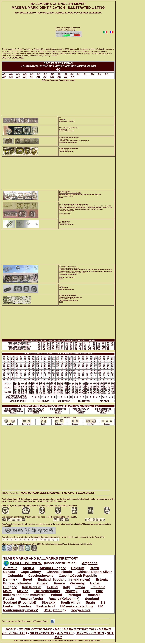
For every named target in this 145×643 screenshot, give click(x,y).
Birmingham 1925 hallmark (68, 274)
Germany (77, 583)
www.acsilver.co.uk (71, 300)
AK (78, 74)
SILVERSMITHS (42, 633)
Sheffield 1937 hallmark (66, 277)
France (59, 583)
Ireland (52, 587)
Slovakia (48, 602)
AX (59, 77)
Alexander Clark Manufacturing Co (70, 297)
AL (85, 74)
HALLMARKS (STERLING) (75, 629)
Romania (94, 595)
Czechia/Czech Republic (78, 575)
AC (25, 74)
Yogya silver (80, 610)
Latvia (80, 587)
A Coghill (62, 119)
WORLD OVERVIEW (26, 563)
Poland (56, 595)
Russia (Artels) (31, 598)
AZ (72, 77)
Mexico (22, 591)
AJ (72, 74)
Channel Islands (59, 572)
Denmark (10, 579)
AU (38, 77)
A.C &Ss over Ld (64, 221)
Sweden (24, 606)
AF (45, 74)
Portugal (74, 595)
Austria (28, 568)
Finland (42, 583)
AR (18, 77)
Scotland (92, 598)
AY (65, 77)
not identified (63, 150)
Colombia (15, 575)
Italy (66, 587)
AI (67, 74)
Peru (86, 591)
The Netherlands (47, 591)
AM (92, 74)
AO (106, 74)
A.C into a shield (64, 191)
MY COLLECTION (90, 633)
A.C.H (61, 286)
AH (59, 74)
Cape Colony (31, 572)
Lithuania (98, 587)
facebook (47, 621)
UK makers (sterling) (76, 606)
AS (24, 77)
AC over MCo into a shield (67, 295)
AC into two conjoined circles (68, 128)
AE (38, 74)
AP (4, 77)
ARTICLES (65, 633)
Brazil (94, 568)
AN (99, 74)
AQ (11, 77)
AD (32, 74)
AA (11, 74)
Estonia (102, 579)
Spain (90, 602)
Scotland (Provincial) (19, 602)
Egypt (27, 579)
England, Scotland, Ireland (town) (64, 579)
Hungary (10, 587)
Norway (71, 591)
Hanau (95, 583)
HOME (11, 629)
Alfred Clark (63, 129)
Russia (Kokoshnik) (63, 598)
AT (31, 77)
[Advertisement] (26, 32)
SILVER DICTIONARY (35, 629)
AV (45, 77)
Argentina (89, 563)
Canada (9, 572)
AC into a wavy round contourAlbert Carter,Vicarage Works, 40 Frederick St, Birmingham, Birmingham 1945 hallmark (74, 140)
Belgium (77, 568)
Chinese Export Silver (94, 572)
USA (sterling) (55, 610)
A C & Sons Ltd (64, 223)
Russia (8, 598)
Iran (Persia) (31, 587)
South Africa (70, 602)
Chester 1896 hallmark (66, 210)
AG (52, 74)
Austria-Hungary (53, 568)
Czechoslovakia (40, 575)
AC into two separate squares (69, 148)
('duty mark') (59, 544)
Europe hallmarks (17, 583)
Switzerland (45, 606)
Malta (7, 591)
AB (18, 74)
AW (52, 77)
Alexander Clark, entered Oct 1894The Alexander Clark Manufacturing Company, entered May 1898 (80, 193)
